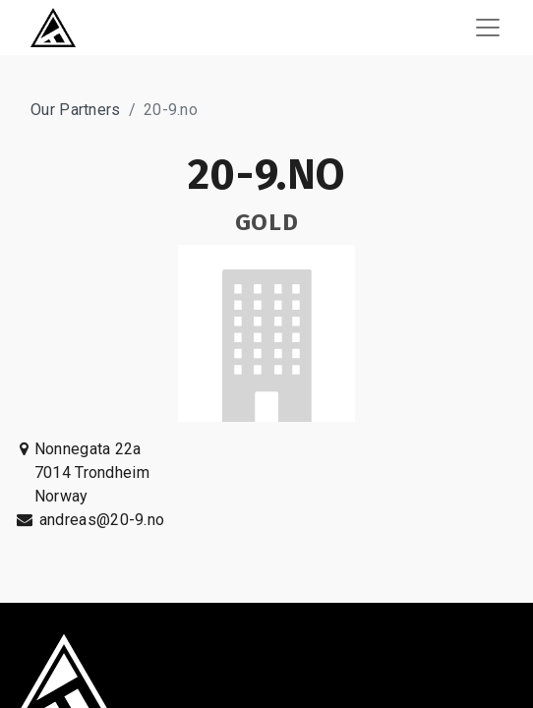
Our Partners (75, 109)
